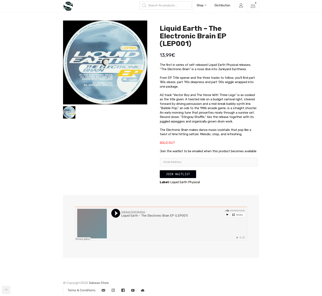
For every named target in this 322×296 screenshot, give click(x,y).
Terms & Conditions (81, 290)
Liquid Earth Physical (185, 182)
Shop (201, 5)
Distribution (222, 5)
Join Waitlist (178, 174)
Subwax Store (99, 283)
